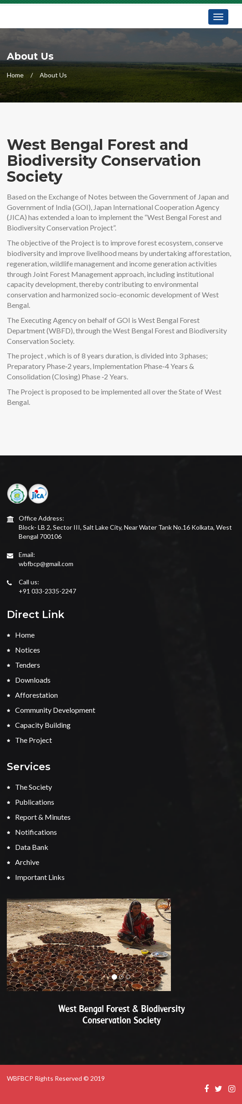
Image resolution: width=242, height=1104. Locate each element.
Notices (23, 649)
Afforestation (32, 694)
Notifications (32, 832)
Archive (23, 862)
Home (15, 75)
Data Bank (27, 847)
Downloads (29, 679)
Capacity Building (39, 725)
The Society (29, 786)
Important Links (36, 877)
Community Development (51, 709)
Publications (30, 801)
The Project (29, 740)
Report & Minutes (39, 817)
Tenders (23, 664)
